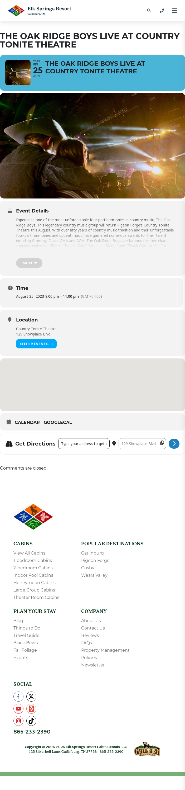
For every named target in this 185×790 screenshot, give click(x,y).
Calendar (27, 423)
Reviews (90, 635)
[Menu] (174, 11)
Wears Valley (94, 575)
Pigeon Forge (95, 561)
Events (20, 658)
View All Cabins (29, 553)
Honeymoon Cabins (34, 583)
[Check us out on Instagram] (18, 721)
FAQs (86, 643)
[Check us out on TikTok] (31, 721)
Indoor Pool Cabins (33, 575)
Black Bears (25, 643)
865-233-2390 (31, 732)
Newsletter (93, 665)
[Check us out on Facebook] (18, 697)
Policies (89, 658)
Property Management (105, 650)
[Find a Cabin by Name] (149, 10)
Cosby (87, 568)
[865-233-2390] (162, 10)
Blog (18, 621)
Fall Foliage (25, 650)
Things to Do (26, 628)
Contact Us (93, 628)
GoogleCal (58, 423)
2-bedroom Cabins (33, 568)
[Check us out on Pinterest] (31, 709)
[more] (29, 264)
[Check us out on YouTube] (18, 709)
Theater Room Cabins (36, 597)
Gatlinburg (92, 553)
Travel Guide (26, 635)
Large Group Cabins (34, 590)
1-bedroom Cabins (32, 561)
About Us (91, 621)
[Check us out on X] (31, 697)
